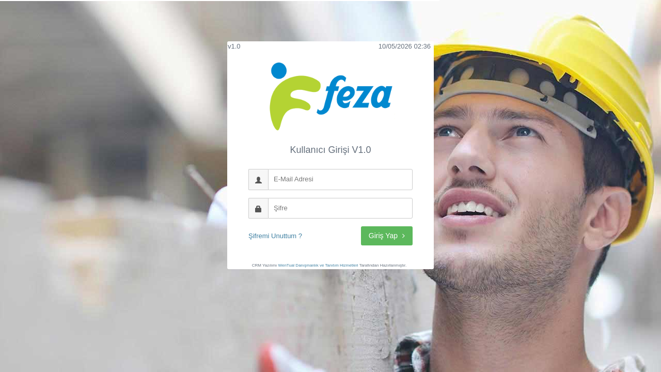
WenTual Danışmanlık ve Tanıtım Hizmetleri (318, 265)
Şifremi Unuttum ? (275, 236)
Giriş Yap (387, 235)
